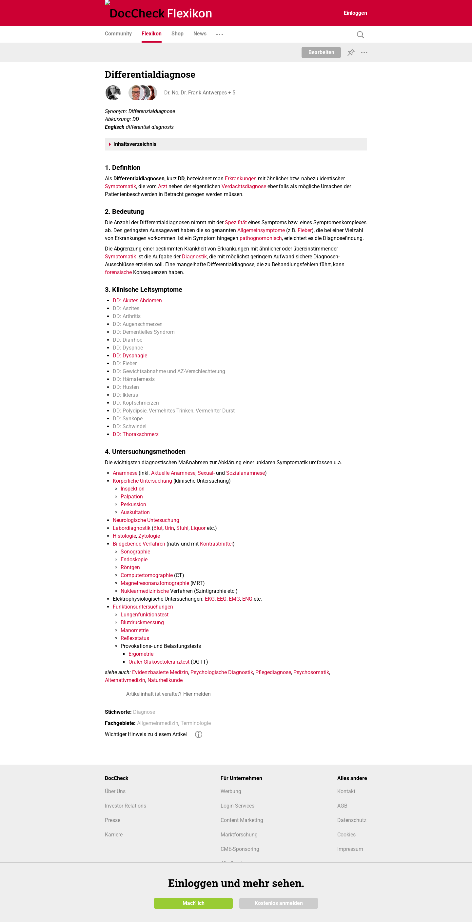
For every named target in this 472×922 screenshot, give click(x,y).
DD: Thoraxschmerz (136, 434)
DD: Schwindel (130, 426)
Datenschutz (351, 820)
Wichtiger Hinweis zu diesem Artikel (146, 734)
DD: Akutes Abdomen (137, 300)
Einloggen (355, 13)
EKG (210, 599)
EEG (221, 599)
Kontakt (346, 791)
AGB (342, 806)
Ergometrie (140, 654)
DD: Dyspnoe (128, 348)
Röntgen (130, 567)
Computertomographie (147, 575)
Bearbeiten (321, 52)
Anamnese (125, 473)
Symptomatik (120, 186)
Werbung (231, 791)
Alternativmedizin (125, 680)
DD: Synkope (128, 418)
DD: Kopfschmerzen (136, 403)
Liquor (198, 528)
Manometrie (134, 630)
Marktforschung (239, 835)
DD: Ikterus (125, 395)
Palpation (132, 496)
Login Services (237, 806)
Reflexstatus (135, 638)
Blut (158, 528)
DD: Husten (126, 387)
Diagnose (144, 712)
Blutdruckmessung (142, 622)
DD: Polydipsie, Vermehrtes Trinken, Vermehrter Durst (174, 411)
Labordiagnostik (131, 528)
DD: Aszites (126, 308)
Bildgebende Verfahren (139, 544)
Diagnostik (194, 256)
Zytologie (149, 536)
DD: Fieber (125, 363)
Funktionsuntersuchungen (143, 607)
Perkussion (133, 504)
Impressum (350, 849)
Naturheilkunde (165, 680)
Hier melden (197, 694)
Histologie (124, 536)
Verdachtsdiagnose (244, 186)
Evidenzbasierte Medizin (160, 672)
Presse (112, 820)
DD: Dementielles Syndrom (144, 332)
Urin (169, 528)
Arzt (162, 186)
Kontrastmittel (216, 544)
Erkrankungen (241, 178)
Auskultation (135, 512)
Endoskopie (134, 559)
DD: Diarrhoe (127, 340)
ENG (247, 599)
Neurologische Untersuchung (146, 520)
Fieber (305, 230)
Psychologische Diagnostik (221, 672)
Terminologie (196, 723)
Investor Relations (125, 806)
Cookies (346, 835)
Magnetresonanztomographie (155, 583)
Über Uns (115, 791)
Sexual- (206, 473)
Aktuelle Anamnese (173, 473)
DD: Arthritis (127, 316)
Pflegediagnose (273, 672)
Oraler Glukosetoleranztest (158, 662)
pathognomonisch (261, 238)
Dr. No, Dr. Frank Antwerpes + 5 (199, 93)
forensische (118, 272)
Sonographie (135, 552)
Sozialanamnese (245, 473)
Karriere (114, 835)
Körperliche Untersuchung (142, 481)
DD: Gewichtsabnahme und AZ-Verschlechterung (169, 371)
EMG (234, 599)
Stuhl (182, 528)
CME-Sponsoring (240, 849)
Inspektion (133, 489)
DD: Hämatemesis (134, 379)
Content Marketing (242, 820)
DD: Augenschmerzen (138, 324)
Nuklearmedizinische (145, 591)
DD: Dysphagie (130, 355)
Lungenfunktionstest (144, 614)
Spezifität (236, 222)
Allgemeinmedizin (157, 723)
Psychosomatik (311, 672)
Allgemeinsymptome (261, 230)
